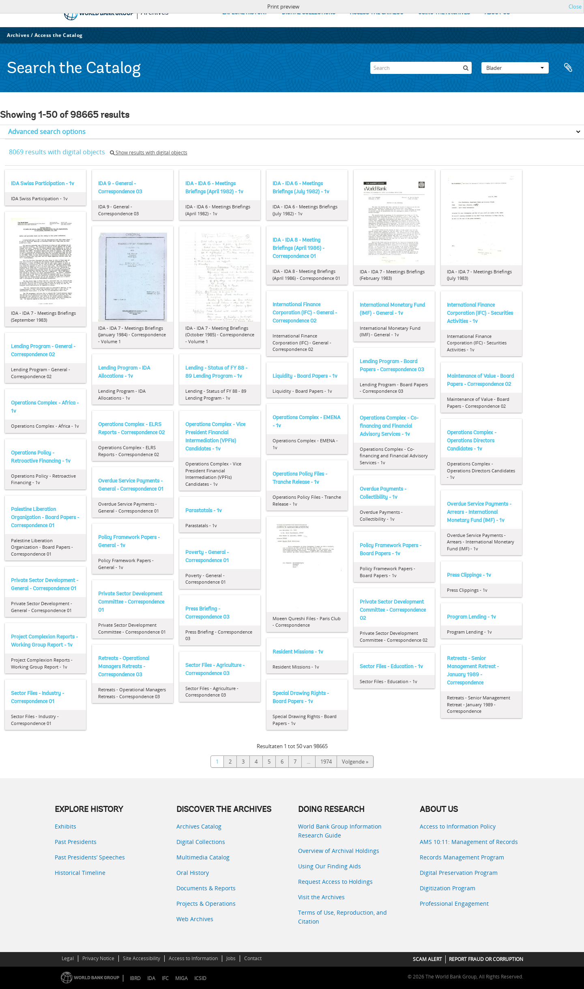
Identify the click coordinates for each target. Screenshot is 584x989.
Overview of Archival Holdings (338, 851)
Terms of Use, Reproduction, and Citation (342, 917)
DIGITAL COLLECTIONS (308, 12)
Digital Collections (200, 842)
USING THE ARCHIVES (444, 12)
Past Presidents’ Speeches (90, 857)
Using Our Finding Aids (329, 866)
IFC (165, 978)
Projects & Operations (206, 903)
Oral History (192, 872)
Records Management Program (462, 857)
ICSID (200, 978)
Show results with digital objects (148, 152)
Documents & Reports (206, 888)
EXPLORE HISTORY (244, 12)
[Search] (421, 68)
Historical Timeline (80, 872)
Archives (18, 35)
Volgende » (355, 761)
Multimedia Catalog (203, 857)
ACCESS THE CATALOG (377, 12)
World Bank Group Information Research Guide (340, 830)
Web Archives (194, 919)
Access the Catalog (58, 35)
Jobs (231, 958)
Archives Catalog (198, 826)
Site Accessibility (141, 958)
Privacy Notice (98, 958)
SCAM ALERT (427, 959)
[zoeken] (465, 68)
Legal (68, 958)
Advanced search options (47, 131)
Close (575, 6)
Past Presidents (76, 842)
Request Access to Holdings (335, 881)
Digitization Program (447, 888)
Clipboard (568, 68)
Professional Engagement (454, 903)
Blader (515, 67)
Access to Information (193, 958)
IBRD (135, 978)
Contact (253, 958)
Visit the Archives (321, 897)
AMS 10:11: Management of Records (469, 842)
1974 (326, 761)
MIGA (181, 978)
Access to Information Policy (458, 826)
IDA (151, 978)
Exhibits (65, 826)
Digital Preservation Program (459, 872)
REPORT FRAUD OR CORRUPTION (486, 959)
